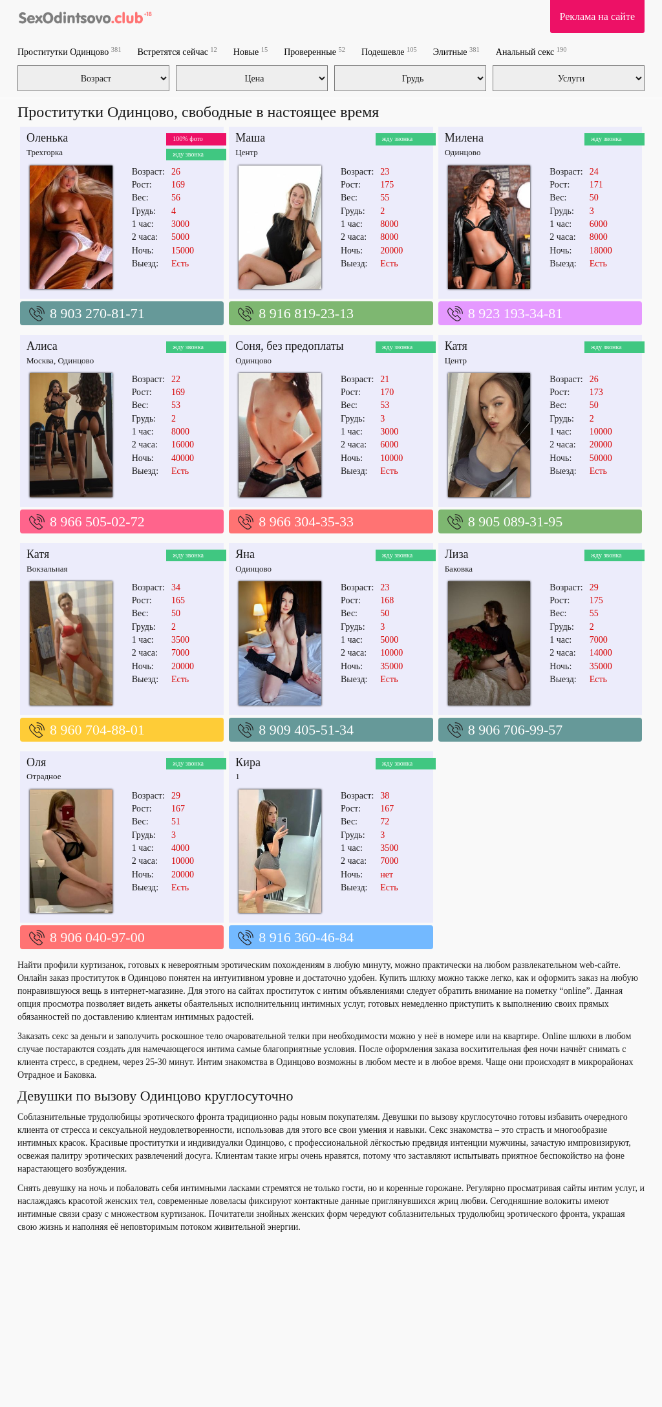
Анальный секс (531, 51)
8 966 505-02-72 (97, 521)
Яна (245, 554)
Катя (456, 345)
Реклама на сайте (597, 16)
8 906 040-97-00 (97, 937)
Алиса (42, 345)
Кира (248, 762)
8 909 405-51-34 (306, 730)
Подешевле (389, 51)
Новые (250, 51)
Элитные (456, 51)
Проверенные (314, 51)
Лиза (457, 554)
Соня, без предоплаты (289, 345)
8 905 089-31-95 (515, 521)
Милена (464, 137)
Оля (36, 762)
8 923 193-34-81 (515, 313)
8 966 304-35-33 (306, 521)
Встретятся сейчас (177, 51)
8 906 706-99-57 (515, 730)
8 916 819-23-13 (306, 313)
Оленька (47, 137)
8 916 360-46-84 (306, 937)
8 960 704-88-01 (97, 730)
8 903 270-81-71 (97, 313)
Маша (250, 137)
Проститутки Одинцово (69, 51)
